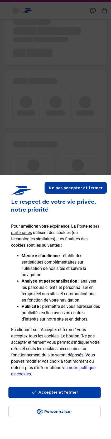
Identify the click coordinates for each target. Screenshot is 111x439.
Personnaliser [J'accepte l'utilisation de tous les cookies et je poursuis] (58, 411)
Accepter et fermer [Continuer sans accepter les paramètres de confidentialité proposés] (58, 392)
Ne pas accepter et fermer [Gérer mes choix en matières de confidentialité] (76, 187)
